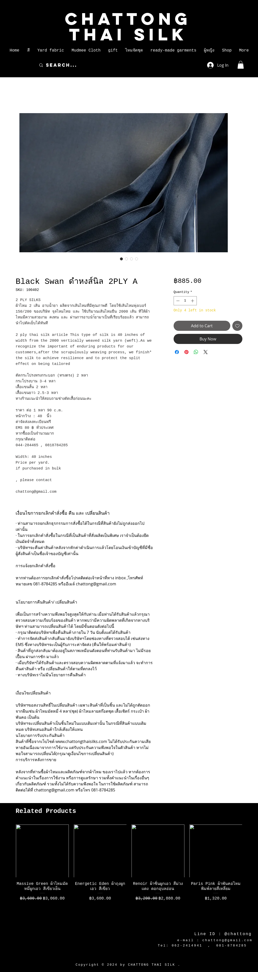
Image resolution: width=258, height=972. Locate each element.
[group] (129, 874)
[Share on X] (206, 352)
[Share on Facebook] (177, 352)
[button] (28, 50)
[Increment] (193, 300)
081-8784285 (231, 946)
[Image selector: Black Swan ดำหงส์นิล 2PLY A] (121, 258)
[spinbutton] (185, 300)
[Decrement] (177, 300)
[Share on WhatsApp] (196, 352)
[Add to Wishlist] (237, 326)
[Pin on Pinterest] (186, 352)
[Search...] (118, 65)
